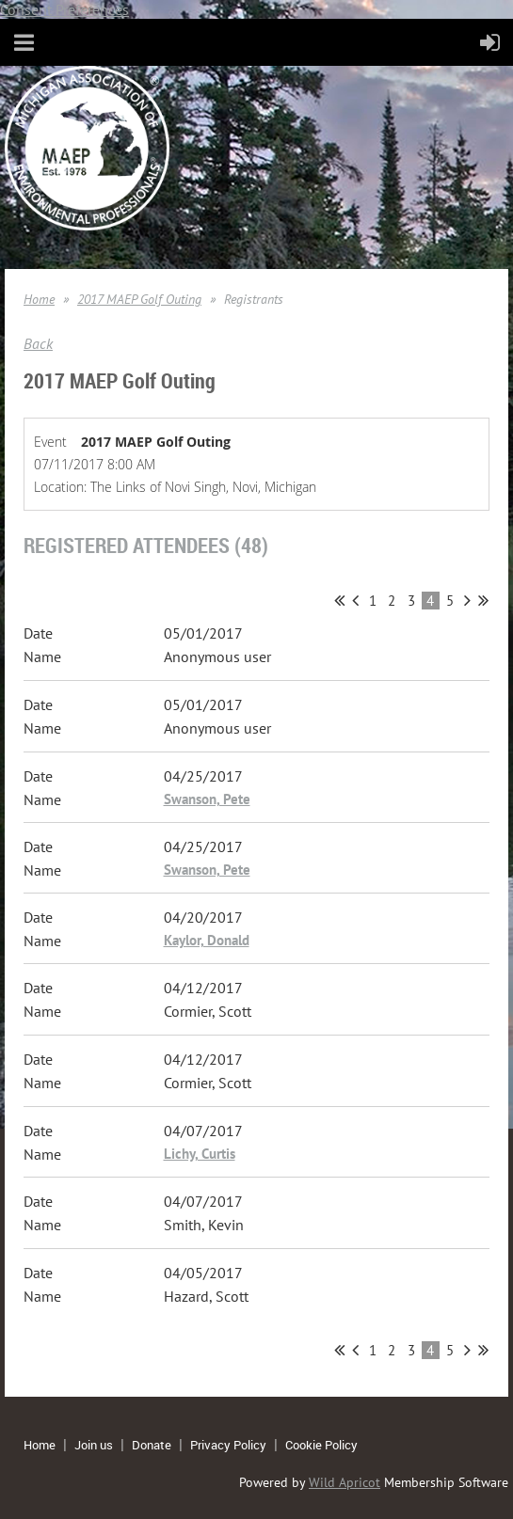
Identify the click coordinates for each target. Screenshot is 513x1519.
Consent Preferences (64, 9)
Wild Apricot (344, 1482)
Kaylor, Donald (206, 940)
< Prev (355, 600)
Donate (151, 1444)
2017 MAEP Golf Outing (139, 299)
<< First (339, 600)
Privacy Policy (228, 1444)
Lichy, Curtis (199, 1154)
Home (39, 299)
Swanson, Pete (207, 799)
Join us (93, 1444)
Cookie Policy (321, 1444)
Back (38, 343)
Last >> (483, 600)
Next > (467, 600)
